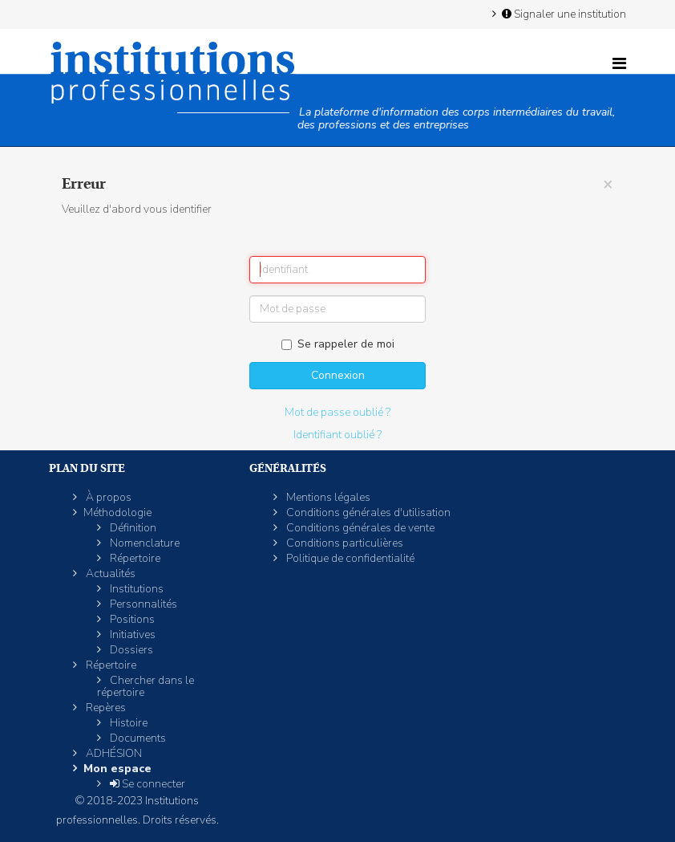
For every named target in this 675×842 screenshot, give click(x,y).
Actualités (109, 573)
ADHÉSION (112, 753)
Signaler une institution (562, 13)
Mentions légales (327, 497)
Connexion (338, 375)
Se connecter (146, 783)
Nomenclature (143, 543)
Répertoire (133, 558)
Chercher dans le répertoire (145, 686)
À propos (107, 497)
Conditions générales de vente (359, 527)
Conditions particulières (343, 543)
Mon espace (117, 768)
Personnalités (142, 604)
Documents (136, 738)
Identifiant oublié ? (337, 434)
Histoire (127, 722)
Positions (131, 619)
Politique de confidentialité (349, 558)
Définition (131, 527)
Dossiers (130, 649)
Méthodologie (117, 512)
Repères (104, 707)
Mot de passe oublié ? (337, 412)
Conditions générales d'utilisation (367, 512)
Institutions (135, 588)
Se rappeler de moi (337, 344)
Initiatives (131, 634)
